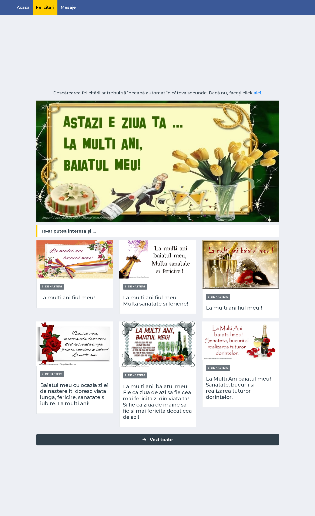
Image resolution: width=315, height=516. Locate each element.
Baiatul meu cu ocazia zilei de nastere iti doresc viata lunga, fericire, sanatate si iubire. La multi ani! (74, 394)
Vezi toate (158, 440)
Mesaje (68, 7)
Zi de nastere (52, 286)
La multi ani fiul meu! (67, 298)
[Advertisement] (158, 54)
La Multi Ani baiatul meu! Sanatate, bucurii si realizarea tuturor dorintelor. (238, 388)
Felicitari (45, 7)
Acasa (23, 7)
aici (257, 92)
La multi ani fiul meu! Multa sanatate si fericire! (155, 301)
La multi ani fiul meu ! (234, 308)
